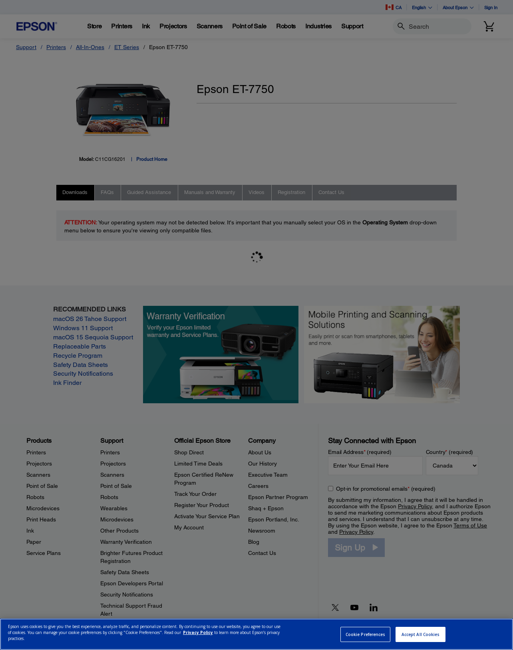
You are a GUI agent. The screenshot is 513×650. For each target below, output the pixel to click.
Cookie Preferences (366, 634)
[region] (256, 634)
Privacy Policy (198, 632)
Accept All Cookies (421, 634)
